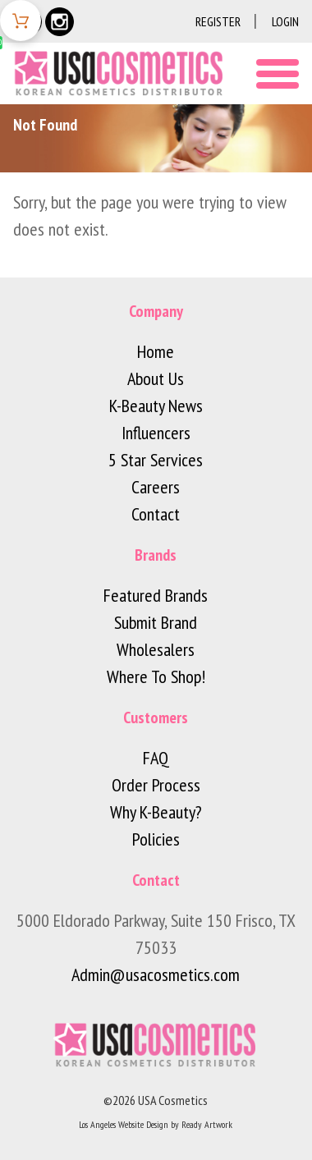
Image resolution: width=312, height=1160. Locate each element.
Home (155, 351)
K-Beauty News (156, 405)
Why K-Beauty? (156, 811)
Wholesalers (156, 649)
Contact (155, 513)
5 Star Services (155, 459)
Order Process (156, 784)
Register (218, 21)
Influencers (156, 432)
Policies (156, 839)
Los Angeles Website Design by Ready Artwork (155, 1124)
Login (285, 21)
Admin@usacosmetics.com (155, 974)
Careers (155, 486)
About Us (155, 378)
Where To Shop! (156, 676)
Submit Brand (155, 622)
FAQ (156, 757)
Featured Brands (155, 595)
